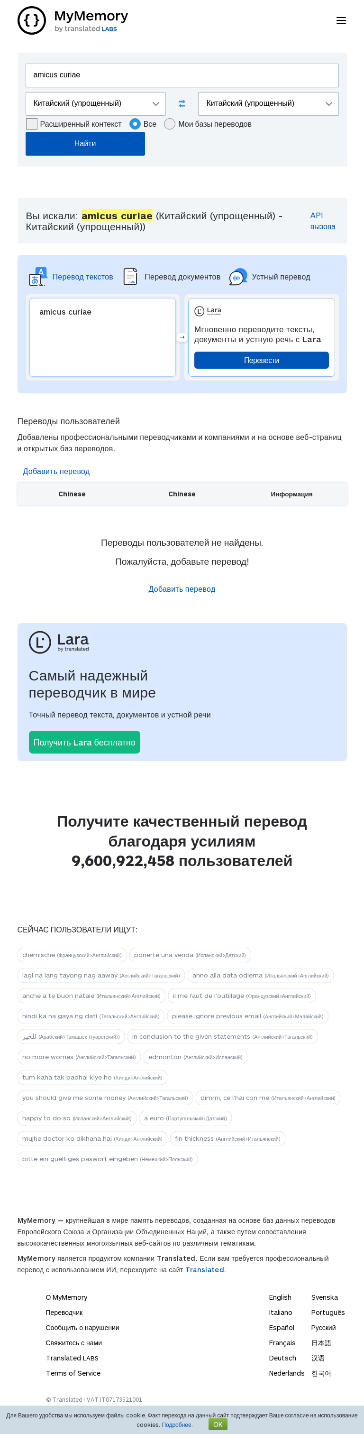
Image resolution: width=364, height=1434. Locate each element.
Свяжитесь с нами (74, 1343)
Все (143, 124)
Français (282, 1343)
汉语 (318, 1358)
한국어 (321, 1373)
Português (328, 1312)
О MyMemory (67, 1297)
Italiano (280, 1312)
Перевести (261, 359)
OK (218, 1424)
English (280, 1297)
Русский (323, 1327)
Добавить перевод (56, 470)
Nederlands (287, 1373)
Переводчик (64, 1312)
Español (281, 1327)
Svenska (324, 1297)
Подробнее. (177, 1424)
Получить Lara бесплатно (85, 742)
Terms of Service (73, 1373)
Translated (72, 1358)
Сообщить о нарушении (82, 1327)
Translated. (205, 1270)
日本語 (321, 1343)
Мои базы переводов (208, 124)
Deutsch (282, 1358)
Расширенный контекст (74, 124)
